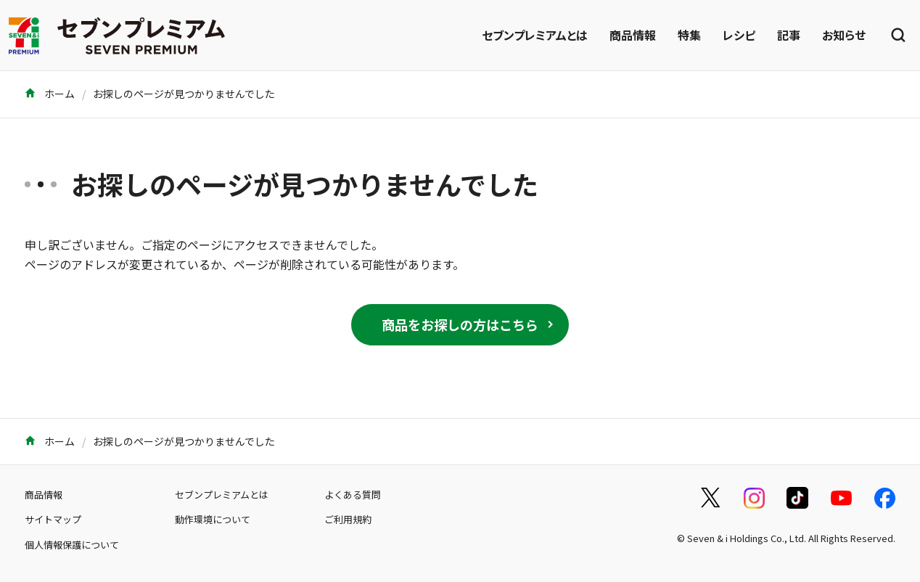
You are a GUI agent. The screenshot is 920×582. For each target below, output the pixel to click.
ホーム (50, 93)
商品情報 (632, 35)
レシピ (739, 35)
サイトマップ (53, 519)
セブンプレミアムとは (535, 35)
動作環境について (212, 519)
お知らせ (844, 35)
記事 (788, 35)
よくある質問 (352, 494)
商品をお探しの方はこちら (460, 324)
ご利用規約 (347, 519)
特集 (689, 35)
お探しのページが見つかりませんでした (184, 93)
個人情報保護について (72, 545)
